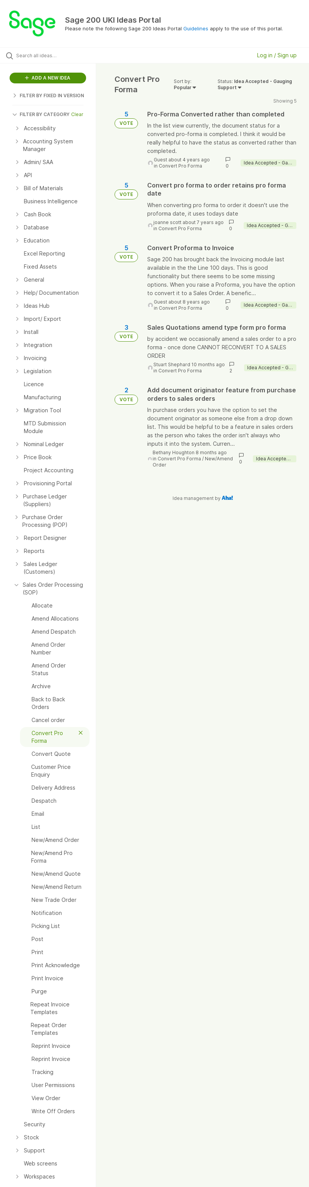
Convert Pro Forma (180, 166)
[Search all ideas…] (52, 55)
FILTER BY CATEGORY (41, 114)
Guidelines (195, 28)
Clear (77, 114)
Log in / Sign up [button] (277, 55)
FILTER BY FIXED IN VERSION (48, 95)
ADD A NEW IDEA (47, 78)
